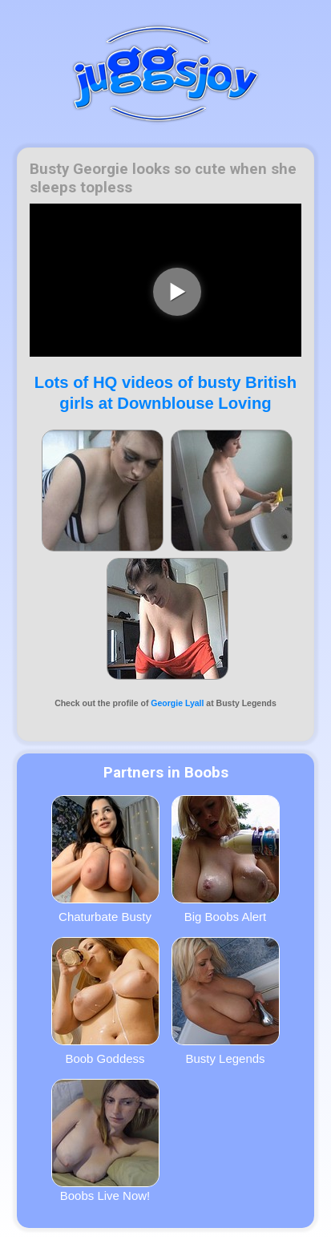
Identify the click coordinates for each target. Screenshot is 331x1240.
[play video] (177, 292)
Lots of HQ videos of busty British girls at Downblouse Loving (165, 392)
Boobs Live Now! (105, 1140)
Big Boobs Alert (226, 859)
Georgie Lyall (177, 703)
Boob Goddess (105, 1001)
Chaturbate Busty (105, 859)
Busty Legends (226, 1001)
